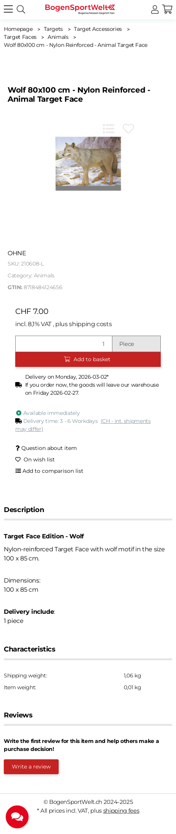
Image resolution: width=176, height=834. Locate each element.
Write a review (31, 766)
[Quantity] (63, 344)
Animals (44, 275)
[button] (154, 9)
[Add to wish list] (128, 128)
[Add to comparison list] (108, 128)
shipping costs (90, 324)
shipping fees (121, 810)
